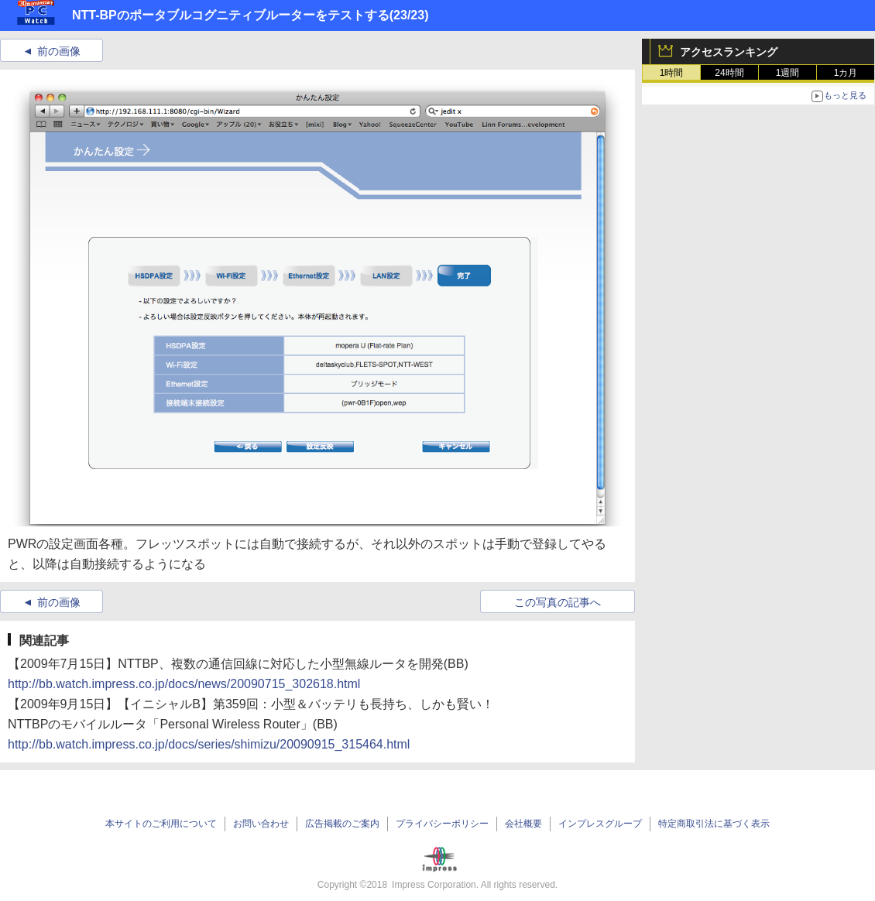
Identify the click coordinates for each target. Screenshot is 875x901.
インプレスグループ (600, 823)
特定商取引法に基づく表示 (714, 823)
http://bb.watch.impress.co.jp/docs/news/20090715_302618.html (184, 683)
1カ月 (846, 72)
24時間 (729, 72)
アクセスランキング (728, 52)
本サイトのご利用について (161, 823)
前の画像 (59, 51)
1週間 (788, 72)
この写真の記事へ (557, 602)
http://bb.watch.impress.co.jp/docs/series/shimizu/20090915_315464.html (209, 744)
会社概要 (523, 823)
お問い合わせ (261, 823)
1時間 (672, 72)
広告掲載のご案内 (342, 823)
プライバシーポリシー (442, 823)
